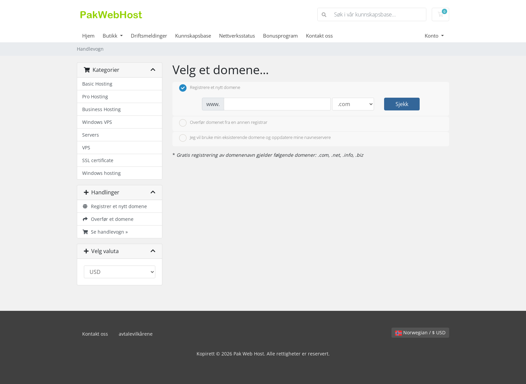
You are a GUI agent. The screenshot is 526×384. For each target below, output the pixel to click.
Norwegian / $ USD (420, 332)
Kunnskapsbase (193, 35)
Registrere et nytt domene (209, 88)
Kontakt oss (319, 35)
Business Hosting (101, 109)
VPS (86, 147)
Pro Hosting (95, 96)
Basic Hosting (97, 84)
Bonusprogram (280, 35)
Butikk (111, 35)
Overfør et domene (108, 219)
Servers (90, 135)
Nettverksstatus (237, 35)
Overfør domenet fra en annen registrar (223, 123)
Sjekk (402, 104)
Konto (432, 35)
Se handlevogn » (105, 232)
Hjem (88, 35)
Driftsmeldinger (149, 35)
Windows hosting (101, 173)
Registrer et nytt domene (114, 206)
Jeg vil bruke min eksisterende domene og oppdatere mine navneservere (255, 138)
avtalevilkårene (136, 334)
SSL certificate (97, 160)
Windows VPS (97, 122)
